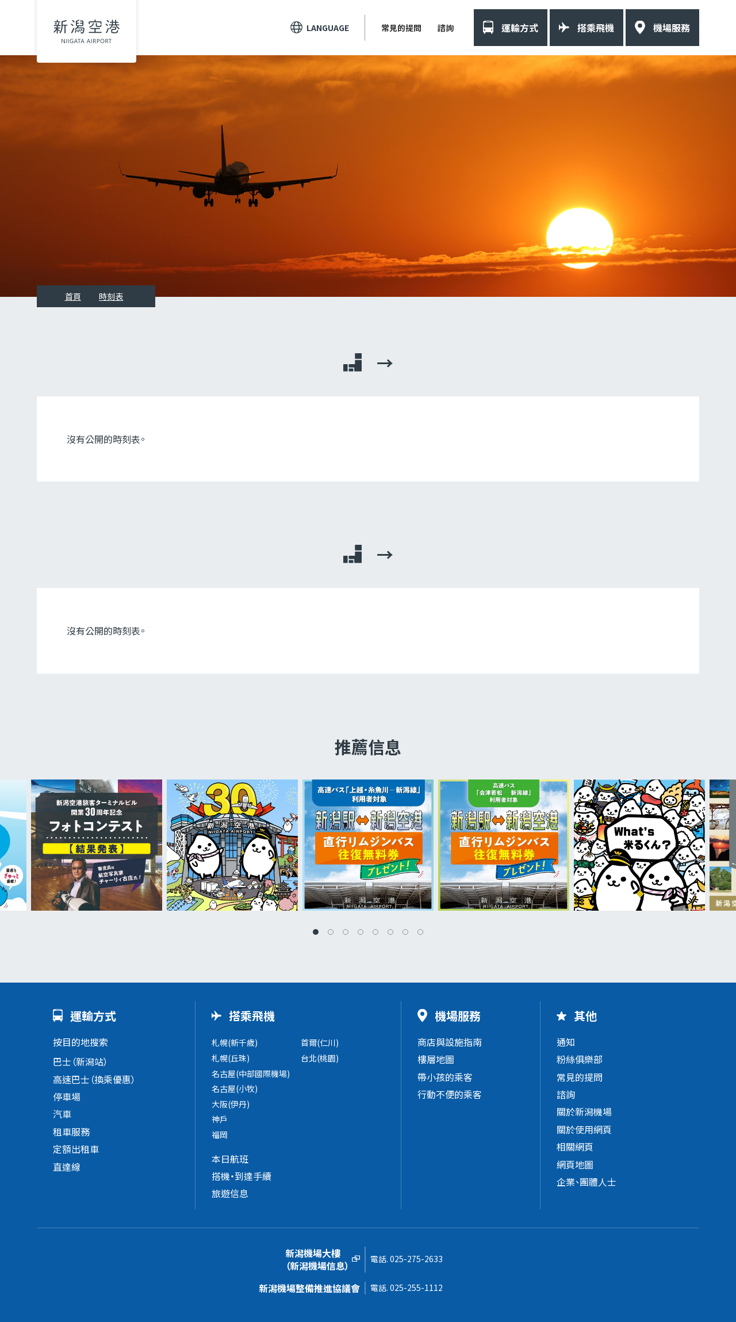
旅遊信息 (230, 1193)
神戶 (220, 1119)
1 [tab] (316, 932)
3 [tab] (345, 932)
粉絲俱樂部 (580, 1059)
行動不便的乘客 (449, 1094)
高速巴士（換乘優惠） (94, 1079)
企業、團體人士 (586, 1182)
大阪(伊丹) (231, 1104)
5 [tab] (375, 932)
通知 (566, 1042)
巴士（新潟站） (80, 1061)
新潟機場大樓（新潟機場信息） (317, 1260)
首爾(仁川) (320, 1042)
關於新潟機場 (584, 1111)
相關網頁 (575, 1146)
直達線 (66, 1167)
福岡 (220, 1134)
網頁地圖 (575, 1164)
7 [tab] (405, 932)
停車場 (66, 1096)
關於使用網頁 (584, 1129)
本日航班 (230, 1159)
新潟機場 (86, 31)
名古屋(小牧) (235, 1088)
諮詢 (446, 27)
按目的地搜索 (80, 1042)
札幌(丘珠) (231, 1058)
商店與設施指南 (449, 1042)
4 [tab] (360, 932)
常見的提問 (401, 27)
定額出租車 (76, 1149)
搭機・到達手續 (241, 1176)
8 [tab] (420, 932)
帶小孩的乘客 (445, 1077)
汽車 (62, 1114)
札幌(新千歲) (235, 1042)
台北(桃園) (320, 1058)
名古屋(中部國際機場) (251, 1073)
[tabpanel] (368, 845)
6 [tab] (390, 932)
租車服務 (71, 1131)
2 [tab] (331, 932)
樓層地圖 (435, 1059)
